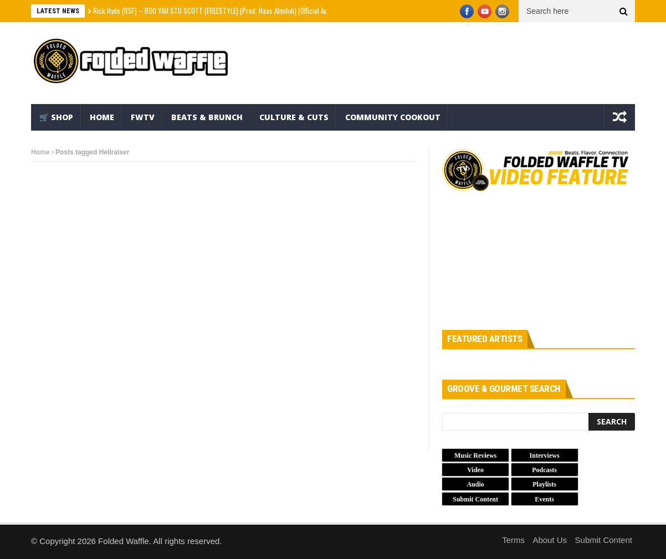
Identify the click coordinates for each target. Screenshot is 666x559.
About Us (549, 540)
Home (102, 117)
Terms (513, 540)
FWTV (143, 117)
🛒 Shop (56, 117)
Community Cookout (392, 117)
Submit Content (603, 540)
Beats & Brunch (207, 117)
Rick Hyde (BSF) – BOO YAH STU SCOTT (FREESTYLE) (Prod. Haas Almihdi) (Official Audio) (215, 10)
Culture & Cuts (294, 117)
